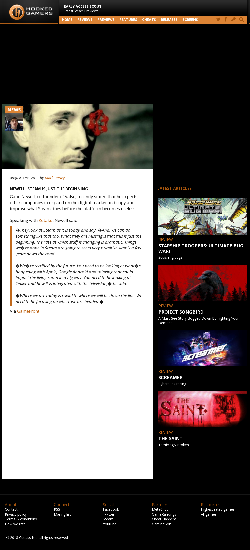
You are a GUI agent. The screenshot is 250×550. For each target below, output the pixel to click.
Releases (169, 19)
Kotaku (46, 220)
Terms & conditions (21, 519)
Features (128, 19)
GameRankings (164, 514)
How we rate (15, 524)
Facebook (111, 509)
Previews (106, 19)
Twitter (108, 514)
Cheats (149, 19)
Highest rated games (218, 509)
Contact (11, 509)
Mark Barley (55, 177)
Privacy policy (16, 514)
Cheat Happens (164, 519)
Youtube (109, 524)
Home (67, 19)
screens (190, 19)
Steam (108, 519)
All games (209, 514)
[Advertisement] (125, 64)
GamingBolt (161, 524)
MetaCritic (160, 509)
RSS (57, 509)
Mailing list (62, 514)
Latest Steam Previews (83, 8)
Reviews (85, 19)
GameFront (28, 311)
